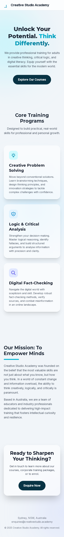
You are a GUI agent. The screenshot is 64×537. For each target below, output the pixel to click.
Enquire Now (32, 485)
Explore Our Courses (32, 79)
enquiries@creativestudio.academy (32, 521)
